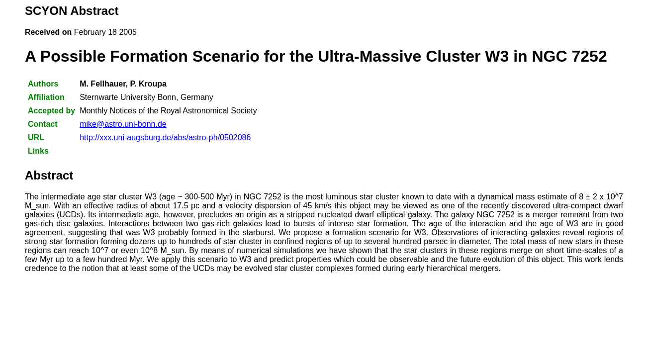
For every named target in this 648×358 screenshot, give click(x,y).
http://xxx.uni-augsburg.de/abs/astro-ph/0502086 (165, 137)
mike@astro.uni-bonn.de (123, 124)
